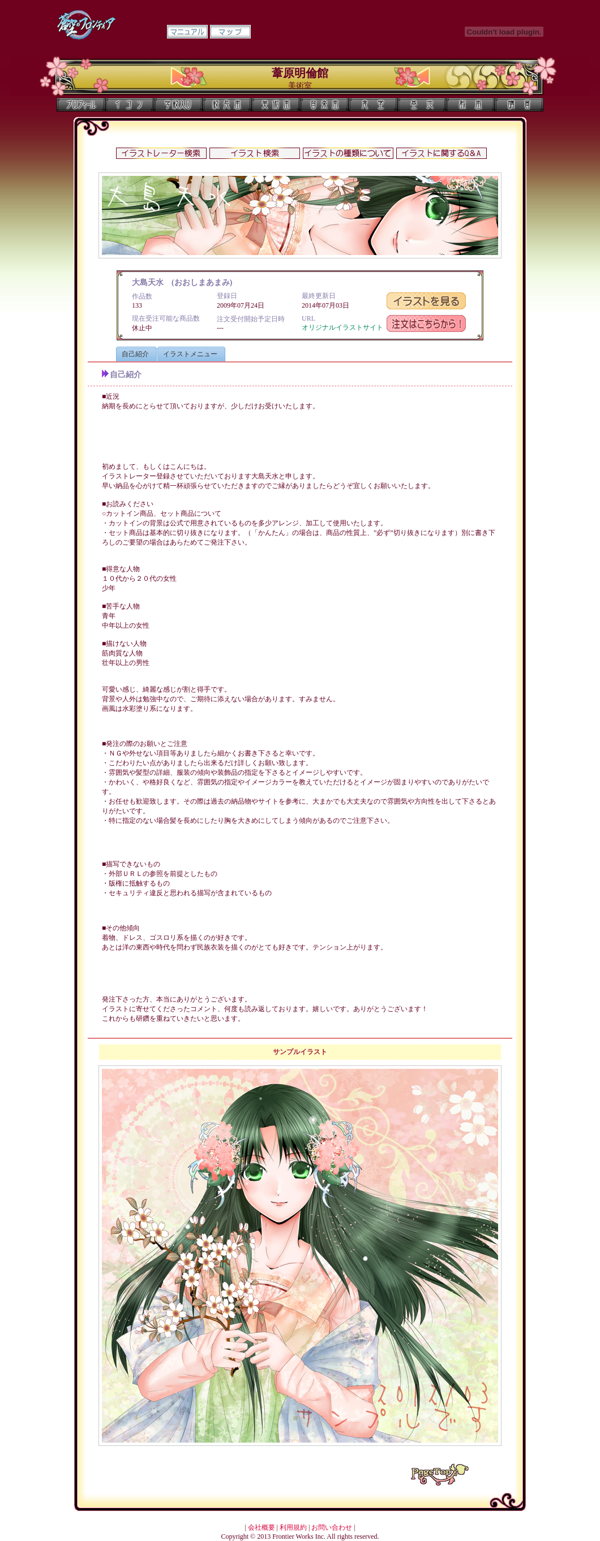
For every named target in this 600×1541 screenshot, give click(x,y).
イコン (129, 104)
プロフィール (81, 104)
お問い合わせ (331, 1527)
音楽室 (324, 104)
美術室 (275, 104)
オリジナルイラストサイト (342, 327)
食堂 (373, 104)
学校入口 (178, 104)
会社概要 (261, 1527)
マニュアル (187, 31)
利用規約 (293, 1527)
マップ (230, 31)
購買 (519, 104)
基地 (421, 104)
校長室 (227, 104)
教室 (470, 104)
